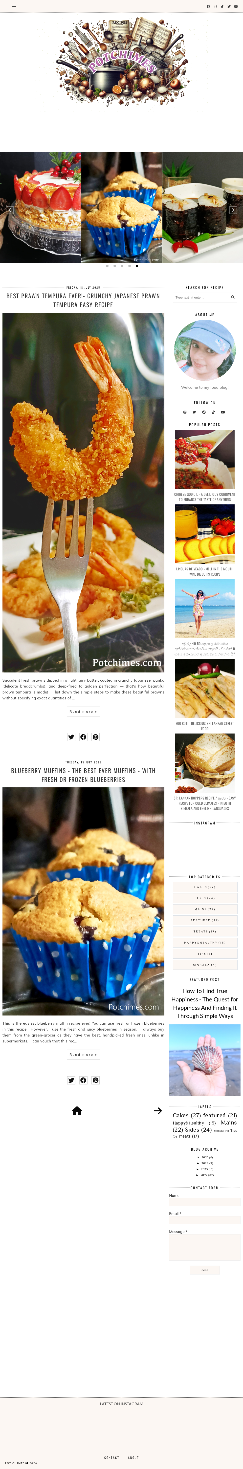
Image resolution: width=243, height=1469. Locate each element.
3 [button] (121, 265)
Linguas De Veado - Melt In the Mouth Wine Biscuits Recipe (204, 571)
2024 (205, 1163)
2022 (204, 1175)
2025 (205, 1157)
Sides (200, 898)
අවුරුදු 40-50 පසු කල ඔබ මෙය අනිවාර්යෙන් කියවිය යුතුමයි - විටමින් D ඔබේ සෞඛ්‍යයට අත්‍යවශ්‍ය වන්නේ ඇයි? (205, 648)
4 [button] (129, 265)
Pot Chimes (15, 1463)
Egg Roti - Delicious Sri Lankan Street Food (205, 726)
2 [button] (114, 265)
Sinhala (201, 965)
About (133, 1457)
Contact (111, 1457)
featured (201, 920)
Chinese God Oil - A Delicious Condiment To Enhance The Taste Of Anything (204, 497)
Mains (201, 909)
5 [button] (136, 265)
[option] (40, 207)
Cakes (200, 887)
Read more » (83, 711)
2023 (205, 1169)
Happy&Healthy (201, 942)
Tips (202, 953)
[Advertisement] (122, 130)
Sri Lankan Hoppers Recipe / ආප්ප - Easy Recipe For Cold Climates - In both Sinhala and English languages (205, 803)
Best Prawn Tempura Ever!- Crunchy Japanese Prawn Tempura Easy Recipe (83, 300)
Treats (201, 931)
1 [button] (106, 265)
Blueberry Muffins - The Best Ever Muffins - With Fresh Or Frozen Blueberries (83, 775)
